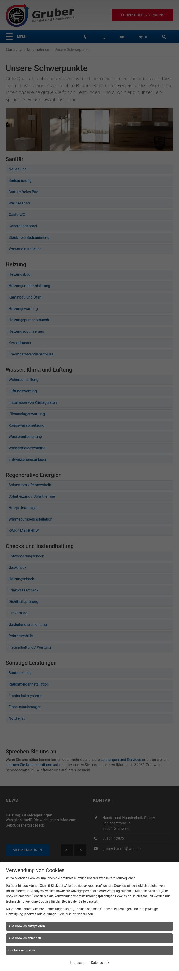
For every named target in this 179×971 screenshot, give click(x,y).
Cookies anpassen (21, 950)
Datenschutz (100, 962)
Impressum (78, 962)
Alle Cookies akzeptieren (26, 926)
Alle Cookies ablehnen (24, 938)
